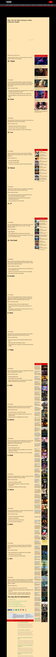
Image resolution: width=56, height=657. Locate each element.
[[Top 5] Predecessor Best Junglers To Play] (38, 611)
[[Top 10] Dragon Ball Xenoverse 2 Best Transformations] (37, 531)
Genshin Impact (41, 163)
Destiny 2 (41, 226)
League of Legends (42, 169)
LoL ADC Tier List (11, 599)
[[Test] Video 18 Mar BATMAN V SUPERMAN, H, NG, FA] (38, 598)
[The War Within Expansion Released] (37, 464)
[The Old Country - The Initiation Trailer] (38, 369)
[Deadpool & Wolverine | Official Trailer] (38, 384)
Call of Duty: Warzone (42, 154)
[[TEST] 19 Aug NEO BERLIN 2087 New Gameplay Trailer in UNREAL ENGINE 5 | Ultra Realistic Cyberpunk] (38, 480)
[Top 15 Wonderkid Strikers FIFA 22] (38, 539)
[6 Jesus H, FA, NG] (38, 492)
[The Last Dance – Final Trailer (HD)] (38, 395)
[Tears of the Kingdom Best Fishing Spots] (38, 583)
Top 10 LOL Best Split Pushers (14, 602)
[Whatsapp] (16, 610)
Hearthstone (41, 166)
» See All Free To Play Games (41, 249)
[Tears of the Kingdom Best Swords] (38, 575)
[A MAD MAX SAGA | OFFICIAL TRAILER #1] (37, 423)
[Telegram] (13, 610)
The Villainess (36, 76)
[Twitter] (18, 610)
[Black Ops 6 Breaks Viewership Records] (38, 372)
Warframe (41, 246)
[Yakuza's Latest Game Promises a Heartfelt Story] (37, 397)
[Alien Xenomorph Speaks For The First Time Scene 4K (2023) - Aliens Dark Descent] (38, 524)
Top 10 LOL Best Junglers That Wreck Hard (16, 606)
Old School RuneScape (42, 223)
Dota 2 (40, 172)
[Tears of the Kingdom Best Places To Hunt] (38, 577)
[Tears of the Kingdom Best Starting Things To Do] (37, 547)
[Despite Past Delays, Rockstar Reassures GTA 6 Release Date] (38, 439)
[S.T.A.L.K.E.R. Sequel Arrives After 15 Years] (38, 415)
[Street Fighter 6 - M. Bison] (38, 516)
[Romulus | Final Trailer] (38, 451)
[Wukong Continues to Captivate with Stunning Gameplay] (37, 459)
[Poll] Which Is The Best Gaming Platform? (40, 65)
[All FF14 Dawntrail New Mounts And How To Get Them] (37, 505)
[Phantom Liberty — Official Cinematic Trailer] (38, 475)
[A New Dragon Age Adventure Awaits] (37, 454)
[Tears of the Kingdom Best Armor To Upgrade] (38, 588)
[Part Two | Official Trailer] (38, 420)
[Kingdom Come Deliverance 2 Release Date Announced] (37, 428)
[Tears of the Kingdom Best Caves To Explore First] (37, 593)
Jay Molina (14, 614)
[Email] (23, 610)
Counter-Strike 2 (41, 157)
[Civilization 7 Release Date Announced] (38, 433)
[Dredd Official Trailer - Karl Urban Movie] (38, 487)
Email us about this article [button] (11, 612)
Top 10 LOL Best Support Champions (15, 604)
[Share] (26, 610)
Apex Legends (41, 151)
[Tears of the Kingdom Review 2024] (38, 544)
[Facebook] (10, 610)
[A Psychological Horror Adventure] (37, 408)
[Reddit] (21, 610)
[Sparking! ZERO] (38, 390)
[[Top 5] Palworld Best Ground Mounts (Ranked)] (38, 606)
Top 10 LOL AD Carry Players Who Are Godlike (17, 601)
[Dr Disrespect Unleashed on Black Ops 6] (38, 377)
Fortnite (40, 160)
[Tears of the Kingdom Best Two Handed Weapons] (37, 567)
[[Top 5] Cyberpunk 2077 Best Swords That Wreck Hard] (38, 619)
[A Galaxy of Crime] (38, 472)
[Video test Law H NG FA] (37, 525)
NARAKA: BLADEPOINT (42, 220)
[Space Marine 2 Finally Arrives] (37, 403)
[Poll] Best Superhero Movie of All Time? (40, 87)
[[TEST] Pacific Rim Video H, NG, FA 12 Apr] (38, 554)
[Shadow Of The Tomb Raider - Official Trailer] (38, 616)
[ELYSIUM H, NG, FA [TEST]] (38, 497)
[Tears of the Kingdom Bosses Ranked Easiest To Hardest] (38, 562)
